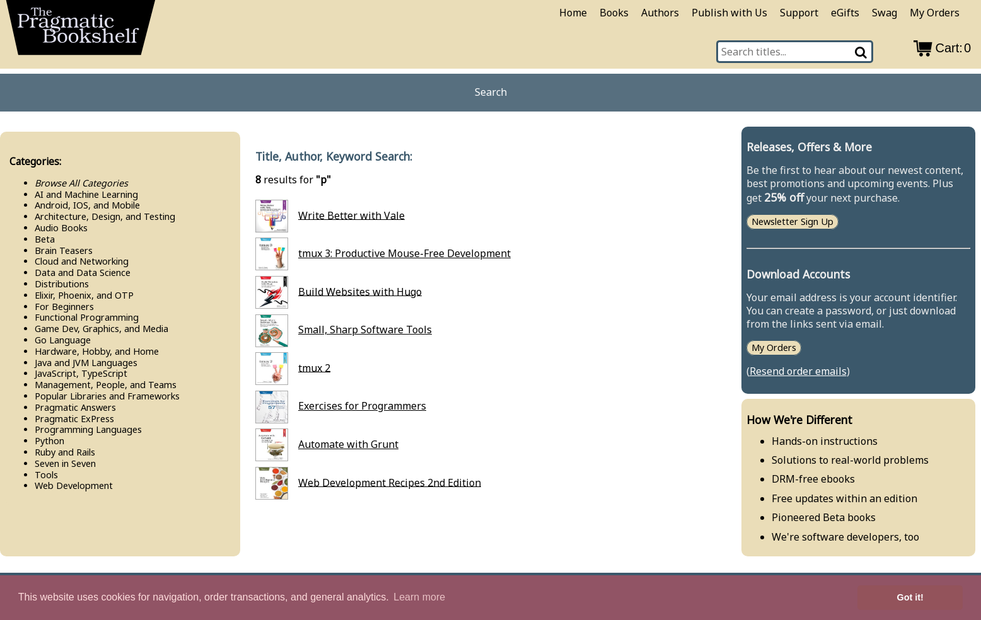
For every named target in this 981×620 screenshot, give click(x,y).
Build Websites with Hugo (360, 291)
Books (614, 13)
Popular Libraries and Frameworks (107, 396)
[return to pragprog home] (80, 31)
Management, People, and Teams (106, 385)
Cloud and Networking (82, 261)
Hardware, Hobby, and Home (97, 351)
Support (799, 13)
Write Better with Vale (351, 215)
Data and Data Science (83, 272)
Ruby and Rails (65, 452)
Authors (660, 13)
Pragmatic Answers (75, 407)
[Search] (861, 51)
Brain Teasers (64, 250)
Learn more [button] (419, 597)
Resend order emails (798, 371)
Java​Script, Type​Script (81, 373)
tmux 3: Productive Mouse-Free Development (404, 253)
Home (573, 13)
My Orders (935, 13)
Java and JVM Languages (86, 363)
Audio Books (61, 228)
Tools (46, 475)
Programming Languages (88, 429)
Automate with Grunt (348, 444)
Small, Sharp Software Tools (365, 329)
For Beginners (64, 307)
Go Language (63, 340)
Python (49, 441)
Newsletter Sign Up (792, 221)
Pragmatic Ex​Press (74, 419)
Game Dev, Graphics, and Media (101, 329)
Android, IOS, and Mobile (87, 205)
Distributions (62, 284)
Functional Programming (87, 317)
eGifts (845, 13)
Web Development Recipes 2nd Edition (389, 482)
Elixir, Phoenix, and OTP (84, 295)
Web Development (74, 485)
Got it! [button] (910, 597)
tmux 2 (314, 367)
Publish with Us (729, 13)
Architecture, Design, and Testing (105, 216)
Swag (884, 13)
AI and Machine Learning (86, 194)
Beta (45, 239)
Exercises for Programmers (362, 406)
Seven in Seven (65, 463)
